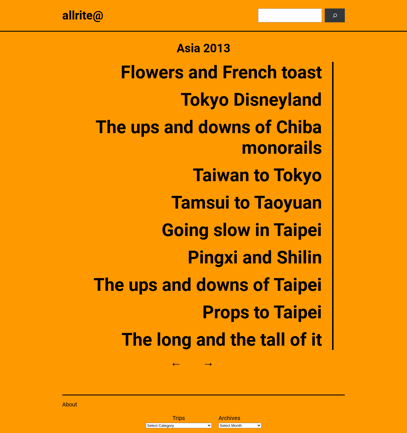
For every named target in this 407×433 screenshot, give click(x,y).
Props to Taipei (262, 312)
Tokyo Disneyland (251, 99)
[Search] (335, 15)
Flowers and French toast (221, 72)
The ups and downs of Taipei (208, 284)
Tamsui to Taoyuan (246, 202)
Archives (229, 418)
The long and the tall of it (222, 339)
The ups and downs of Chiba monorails (209, 137)
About (69, 404)
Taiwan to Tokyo (257, 175)
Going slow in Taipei (242, 230)
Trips (178, 418)
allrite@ (82, 15)
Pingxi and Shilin (255, 257)
